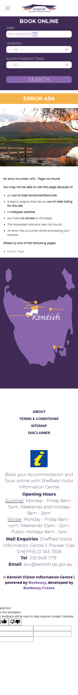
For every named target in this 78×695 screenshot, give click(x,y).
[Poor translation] (15, 622)
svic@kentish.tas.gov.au (48, 564)
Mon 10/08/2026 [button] (19, 34)
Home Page (15, 251)
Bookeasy (37, 582)
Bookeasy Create (39, 587)
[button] (39, 79)
